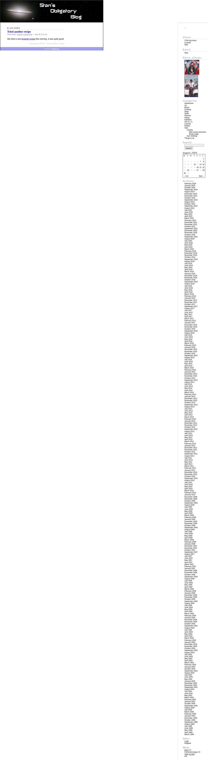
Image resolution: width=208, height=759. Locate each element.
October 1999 (189, 720)
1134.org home (190, 40)
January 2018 (189, 298)
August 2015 (189, 358)
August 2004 (189, 628)
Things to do (189, 138)
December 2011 (190, 448)
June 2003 (188, 657)
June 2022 (188, 212)
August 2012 (189, 431)
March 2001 (189, 698)
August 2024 (189, 192)
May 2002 (188, 679)
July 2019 (188, 263)
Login (186, 741)
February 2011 (190, 468)
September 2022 (191, 206)
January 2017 (189, 323)
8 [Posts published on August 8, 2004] (203, 162)
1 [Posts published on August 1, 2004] (203, 159)
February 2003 (190, 665)
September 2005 (191, 601)
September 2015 (191, 356)
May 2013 (188, 413)
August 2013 (189, 407)
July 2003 (188, 655)
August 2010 (189, 480)
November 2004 (190, 622)
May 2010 (188, 487)
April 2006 (188, 587)
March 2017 (189, 319)
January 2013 (189, 421)
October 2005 (189, 599)
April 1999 (188, 732)
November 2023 (190, 196)
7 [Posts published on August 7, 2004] (200, 162)
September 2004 (191, 626)
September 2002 (191, 671)
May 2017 (188, 315)
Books (186, 107)
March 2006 (189, 589)
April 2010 (188, 489)
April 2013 (188, 415)
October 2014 (189, 378)
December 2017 (190, 300)
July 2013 (188, 409)
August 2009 (189, 505)
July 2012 (188, 433)
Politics (187, 126)
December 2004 (190, 620)
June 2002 (188, 677)
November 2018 (190, 278)
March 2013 (189, 417)
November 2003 (190, 646)
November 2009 (190, 499)
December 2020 (190, 231)
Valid (189, 754)
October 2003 (189, 648)
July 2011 (188, 458)
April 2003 (188, 661)
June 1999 (188, 728)
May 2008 (188, 536)
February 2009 (190, 517)
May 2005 (188, 609)
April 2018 (188, 292)
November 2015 (190, 351)
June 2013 (188, 411)
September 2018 (191, 282)
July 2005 (188, 605)
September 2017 (191, 306)
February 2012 (190, 444)
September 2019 (191, 259)
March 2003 (189, 663)
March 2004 (189, 638)
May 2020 (188, 245)
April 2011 (188, 464)
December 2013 (190, 399)
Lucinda (26, 34)
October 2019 (189, 257)
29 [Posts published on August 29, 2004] (203, 170)
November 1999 (190, 718)
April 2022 (188, 216)
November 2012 (190, 425)
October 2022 (189, 204)
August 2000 (189, 708)
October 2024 (189, 188)
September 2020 (191, 237)
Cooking (20, 34)
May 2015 (188, 364)
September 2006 (191, 577)
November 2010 (190, 474)
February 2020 (190, 251)
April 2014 (188, 390)
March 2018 (189, 294)
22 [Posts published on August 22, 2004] (203, 167)
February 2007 (190, 566)
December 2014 (190, 374)
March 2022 (189, 218)
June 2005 (188, 607)
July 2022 (188, 210)
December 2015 (190, 349)
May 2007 (188, 560)
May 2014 (188, 388)
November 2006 (190, 573)
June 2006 (188, 583)
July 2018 (188, 286)
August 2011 (189, 456)
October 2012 (189, 427)
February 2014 (190, 394)
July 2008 (188, 532)
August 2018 (189, 284)
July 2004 (188, 630)
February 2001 (190, 700)
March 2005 (189, 614)
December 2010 (190, 472)
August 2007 (189, 554)
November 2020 (190, 233)
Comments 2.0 (192, 752)
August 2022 (189, 208)
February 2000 (190, 714)
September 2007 (191, 552)
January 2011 (189, 470)
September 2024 (191, 190)
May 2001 (188, 695)
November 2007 (190, 548)
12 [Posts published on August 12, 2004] (195, 164)
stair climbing (192, 136)
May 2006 (188, 585)
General (187, 116)
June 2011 (188, 460)
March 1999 (189, 734)
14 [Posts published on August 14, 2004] (200, 164)
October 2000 (189, 704)
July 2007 (188, 556)
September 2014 (191, 380)
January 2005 (189, 618)
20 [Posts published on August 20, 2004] (198, 167)
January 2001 (189, 702)
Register (187, 743)
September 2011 (191, 454)
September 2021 (191, 229)
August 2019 (189, 261)
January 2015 (189, 372)
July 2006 (188, 581)
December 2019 (190, 253)
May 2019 (188, 267)
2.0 (187, 750)
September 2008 (191, 528)
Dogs (186, 112)
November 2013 (190, 401)
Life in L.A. (188, 122)
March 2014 (189, 392)
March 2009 (189, 515)
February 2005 (190, 616)
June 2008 (188, 534)
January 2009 (189, 519)
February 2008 (190, 542)
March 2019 (189, 272)
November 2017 (190, 302)
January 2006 (189, 593)
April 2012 (188, 439)
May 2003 (188, 659)
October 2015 (189, 354)
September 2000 (191, 706)
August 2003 (189, 653)
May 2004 (188, 634)
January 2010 (189, 495)
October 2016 (189, 329)
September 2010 (191, 478)
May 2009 (188, 511)
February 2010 (190, 493)
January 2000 (189, 716)
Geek (186, 114)
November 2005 (190, 597)
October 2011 (189, 452)
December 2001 (190, 683)
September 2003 (191, 650)
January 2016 (189, 347)
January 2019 (189, 274)
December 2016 (190, 325)
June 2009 (188, 509)
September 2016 (191, 331)
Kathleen (188, 120)
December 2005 (190, 595)
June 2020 (188, 243)
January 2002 (189, 681)
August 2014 (189, 382)
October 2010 (189, 476)
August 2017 (189, 308)
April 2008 (188, 538)
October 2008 (189, 526)
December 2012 (190, 423)
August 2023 (189, 202)
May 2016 (188, 339)
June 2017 (188, 313)
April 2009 (188, 513)
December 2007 (190, 546)
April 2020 (188, 247)
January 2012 (189, 446)
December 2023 (190, 194)
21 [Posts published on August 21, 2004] (200, 167)
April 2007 (188, 562)
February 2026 (190, 184)
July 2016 (188, 335)
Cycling (190, 130)
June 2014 (188, 386)
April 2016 (188, 341)
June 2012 (188, 435)
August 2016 (189, 333)
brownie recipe (28, 39)
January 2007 (189, 568)
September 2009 (191, 503)
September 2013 (191, 405)
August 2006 (189, 579)
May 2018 (188, 290)
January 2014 (189, 396)
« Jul (186, 176)
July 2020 (188, 241)
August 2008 (189, 530)
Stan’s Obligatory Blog (51, 11)
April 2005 (188, 611)
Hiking (186, 118)
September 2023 (191, 200)
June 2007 (188, 558)
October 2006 (189, 575)
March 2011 (189, 466)
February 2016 (190, 345)
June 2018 (188, 288)
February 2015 (190, 370)
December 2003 (190, 644)
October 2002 (189, 669)
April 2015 (188, 366)
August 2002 (189, 673)
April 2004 (188, 636)
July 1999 (188, 726)
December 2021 (190, 222)
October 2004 (189, 624)
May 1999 (188, 730)
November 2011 (190, 450)
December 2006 (190, 571)
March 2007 (189, 564)
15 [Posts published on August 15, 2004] (203, 164)
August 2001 (189, 689)
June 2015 (188, 362)
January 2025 (189, 186)
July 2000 (188, 710)
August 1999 (189, 724)
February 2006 (190, 591)
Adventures (188, 103)
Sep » (201, 176)
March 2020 (189, 249)
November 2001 (190, 685)
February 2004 (190, 640)
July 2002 (188, 675)
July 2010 (188, 483)
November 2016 (190, 327)
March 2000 (189, 712)
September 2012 (191, 429)
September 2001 (191, 687)
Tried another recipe (19, 31)
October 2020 (189, 235)
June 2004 (188, 632)
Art (185, 105)
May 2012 (188, 437)
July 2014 (188, 384)
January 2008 (189, 544)
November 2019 (190, 255)
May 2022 (188, 214)
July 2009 (188, 507)
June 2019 (188, 265)
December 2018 (190, 276)
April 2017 (188, 317)
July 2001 (188, 691)
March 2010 (189, 491)
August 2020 (189, 239)
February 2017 (190, 321)
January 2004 (189, 642)
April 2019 (188, 269)
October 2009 (189, 501)
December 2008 (190, 521)
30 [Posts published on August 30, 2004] (185, 173)
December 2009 (190, 497)
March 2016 (189, 343)
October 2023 (189, 198)
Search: (187, 142)
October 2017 (189, 304)
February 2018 (190, 296)
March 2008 (189, 540)
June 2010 (188, 485)
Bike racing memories (197, 132)
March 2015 (189, 368)
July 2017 (188, 310)
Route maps (194, 134)
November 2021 (190, 224)
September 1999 (191, 722)
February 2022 (190, 220)
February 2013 (190, 419)
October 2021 (189, 227)
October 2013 (189, 403)
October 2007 (189, 550)
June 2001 (188, 693)
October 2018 (189, 280)
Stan (30, 34)
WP (185, 756)
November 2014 (190, 376)
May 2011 (188, 462)
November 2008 (190, 523)
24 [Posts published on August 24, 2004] (188, 170)
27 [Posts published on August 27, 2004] (198, 170)
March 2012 (189, 441)
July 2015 (188, 360)
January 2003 (189, 667)
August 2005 (189, 603)
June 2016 (188, 337)
